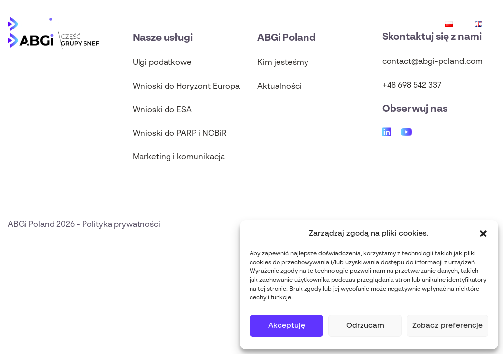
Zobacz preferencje (447, 325)
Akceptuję (286, 325)
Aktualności (238, 23)
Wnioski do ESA (162, 110)
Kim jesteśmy (282, 63)
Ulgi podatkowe (314, 23)
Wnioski (390, 23)
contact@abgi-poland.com (432, 62)
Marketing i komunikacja (179, 157)
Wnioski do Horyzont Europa (186, 86)
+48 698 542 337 (411, 85)
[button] (483, 233)
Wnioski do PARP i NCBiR (180, 134)
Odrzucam (365, 325)
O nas (174, 23)
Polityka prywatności (121, 225)
